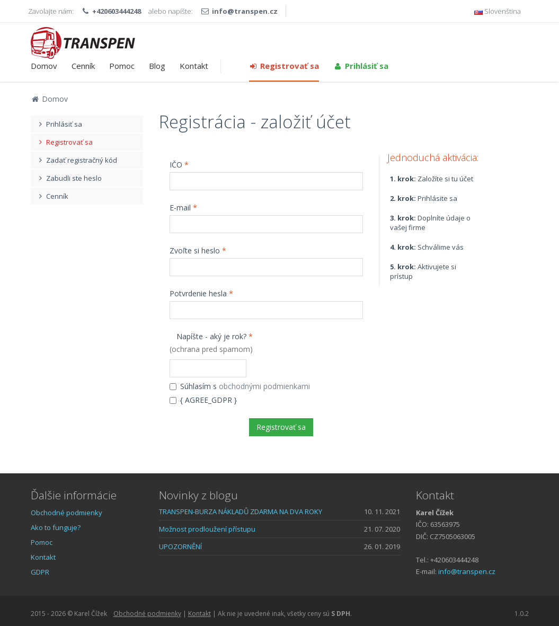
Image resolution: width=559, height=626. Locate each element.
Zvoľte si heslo (198, 250)
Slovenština (497, 11)
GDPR (40, 572)
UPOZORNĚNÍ (180, 546)
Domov (44, 65)
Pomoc (122, 65)
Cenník (83, 65)
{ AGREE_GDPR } (203, 400)
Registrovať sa (284, 65)
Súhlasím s (240, 386)
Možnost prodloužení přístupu (207, 529)
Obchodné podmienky (66, 512)
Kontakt (194, 65)
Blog (157, 65)
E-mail (183, 207)
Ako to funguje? (56, 527)
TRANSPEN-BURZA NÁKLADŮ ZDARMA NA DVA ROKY (240, 511)
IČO (179, 165)
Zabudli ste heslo (69, 178)
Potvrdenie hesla (201, 293)
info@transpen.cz (245, 11)
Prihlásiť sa (360, 65)
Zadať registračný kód (77, 160)
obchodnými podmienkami (264, 386)
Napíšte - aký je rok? (211, 342)
